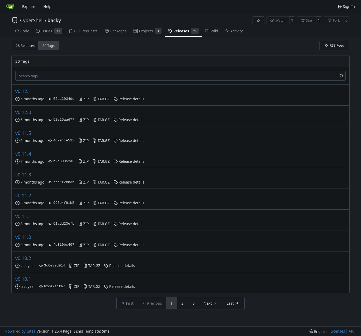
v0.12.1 (23, 91)
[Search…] (341, 76)
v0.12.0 (23, 112)
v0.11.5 (23, 133)
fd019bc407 (61, 245)
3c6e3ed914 (52, 266)
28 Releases (25, 45)
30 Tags (48, 45)
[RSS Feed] (259, 20)
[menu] (318, 331)
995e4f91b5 (61, 203)
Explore (28, 6)
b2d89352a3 (61, 161)
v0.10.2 (23, 258)
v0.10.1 (23, 279)
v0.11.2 (23, 195)
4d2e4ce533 (61, 141)
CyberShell (32, 20)
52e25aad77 (61, 120)
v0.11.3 (23, 174)
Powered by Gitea (20, 331)
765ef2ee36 (61, 182)
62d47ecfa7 (52, 286)
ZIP (83, 98)
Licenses (337, 331)
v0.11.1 (23, 216)
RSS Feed (334, 45)
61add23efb (61, 224)
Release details (128, 98)
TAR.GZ (101, 98)
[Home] (10, 6)
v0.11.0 (23, 237)
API (351, 331)
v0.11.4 (23, 154)
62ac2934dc (61, 99)
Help (47, 6)
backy (54, 20)
